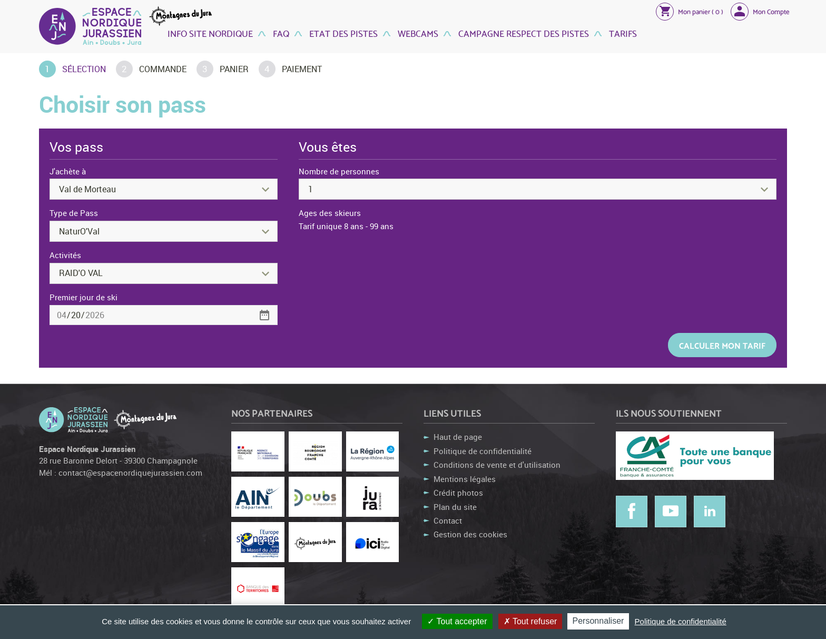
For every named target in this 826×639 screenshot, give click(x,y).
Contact (448, 520)
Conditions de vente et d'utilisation (497, 464)
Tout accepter (457, 621)
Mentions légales (465, 479)
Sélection (84, 69)
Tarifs (622, 33)
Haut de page (458, 436)
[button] (689, 11)
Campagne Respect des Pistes (522, 33)
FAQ (280, 33)
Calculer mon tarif (722, 345)
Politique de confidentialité (483, 451)
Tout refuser (530, 621)
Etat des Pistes (342, 33)
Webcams (417, 33)
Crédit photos (458, 492)
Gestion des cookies (470, 534)
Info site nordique (210, 33)
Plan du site (455, 507)
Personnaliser (598, 620)
